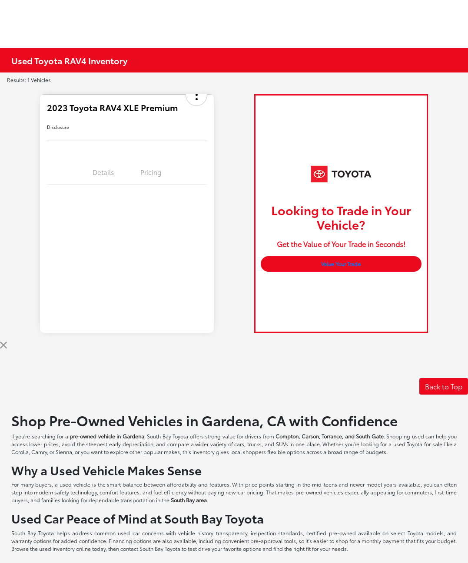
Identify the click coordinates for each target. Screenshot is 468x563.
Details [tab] (103, 172)
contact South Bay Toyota (150, 548)
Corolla (20, 451)
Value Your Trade (341, 263)
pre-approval (266, 540)
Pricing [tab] (151, 172)
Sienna (64, 451)
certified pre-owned (332, 533)
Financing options (130, 540)
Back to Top (443, 386)
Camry (39, 451)
